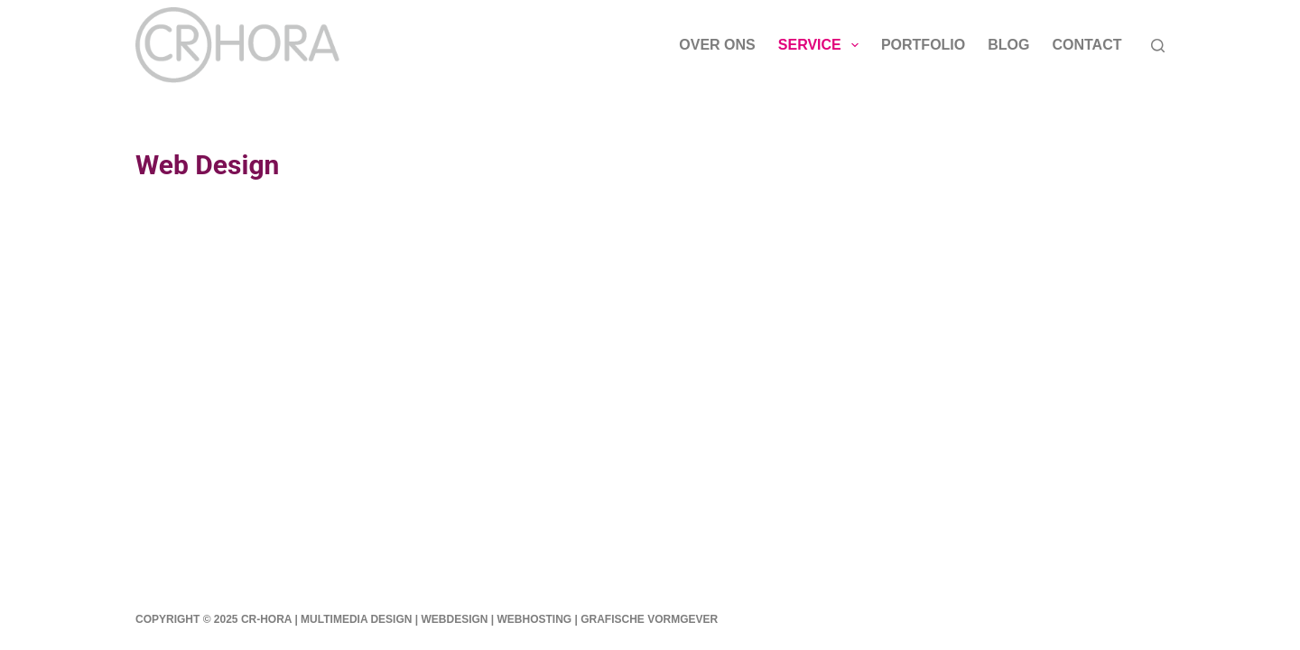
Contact (1086, 44)
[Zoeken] (1158, 45)
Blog (1008, 44)
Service (822, 45)
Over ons (717, 44)
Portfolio (923, 44)
